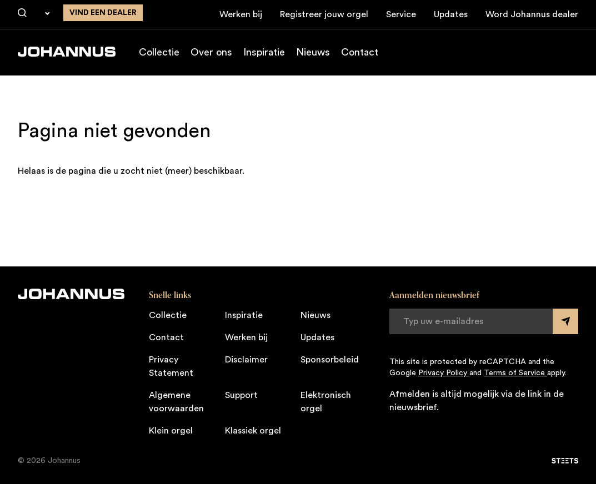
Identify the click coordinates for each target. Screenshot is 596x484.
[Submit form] (565, 321)
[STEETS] (565, 460)
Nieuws (313, 52)
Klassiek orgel (253, 430)
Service (401, 14)
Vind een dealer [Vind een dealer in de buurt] (103, 13)
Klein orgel (171, 430)
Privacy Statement (171, 366)
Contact (359, 52)
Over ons (211, 52)
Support (241, 395)
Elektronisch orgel (325, 402)
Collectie (159, 52)
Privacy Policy (443, 373)
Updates (451, 14)
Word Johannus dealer (531, 14)
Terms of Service (515, 373)
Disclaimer (246, 359)
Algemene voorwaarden (176, 402)
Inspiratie (264, 52)
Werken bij (240, 14)
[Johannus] (67, 52)
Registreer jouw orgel (324, 14)
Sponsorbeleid (329, 359)
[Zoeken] (22, 13)
